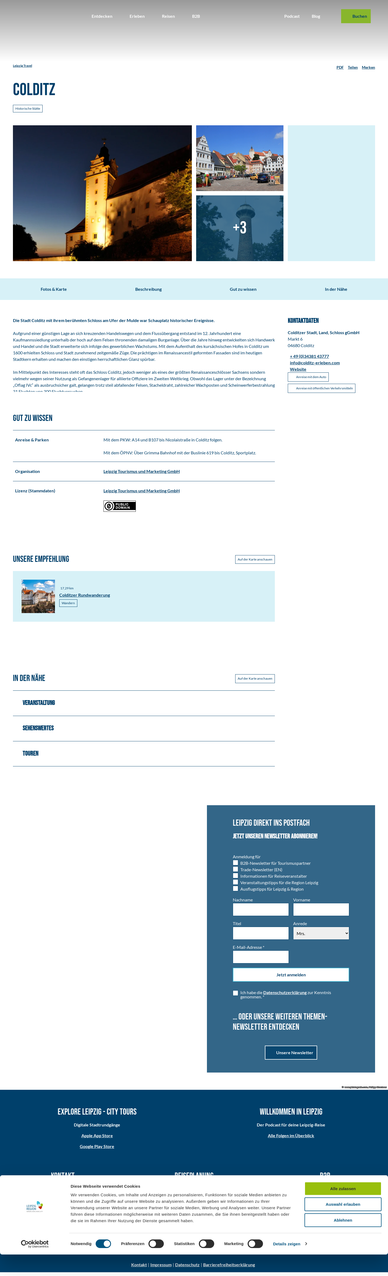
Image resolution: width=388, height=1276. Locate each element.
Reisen (168, 16)
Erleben (137, 16)
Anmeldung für (247, 860)
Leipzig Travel (22, 66)
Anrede (300, 927)
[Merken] (368, 65)
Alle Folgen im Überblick (291, 1139)
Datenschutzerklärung (285, 996)
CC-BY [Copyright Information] (49, 614)
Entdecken (102, 16)
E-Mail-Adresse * (248, 951)
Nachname (243, 903)
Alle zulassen (343, 1210)
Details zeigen (286, 1265)
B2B (196, 16)
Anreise (194, 1192)
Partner (325, 1192)
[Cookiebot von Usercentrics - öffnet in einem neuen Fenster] (34, 1265)
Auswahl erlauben (343, 1226)
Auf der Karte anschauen (255, 563)
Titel (237, 927)
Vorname (301, 903)
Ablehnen (343, 1241)
